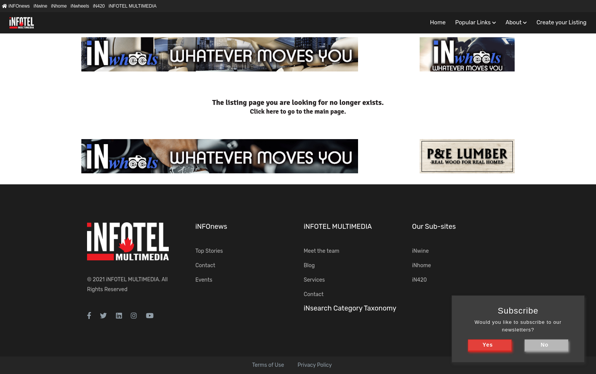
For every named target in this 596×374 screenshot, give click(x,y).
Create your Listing (561, 22)
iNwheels (80, 6)
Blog (309, 265)
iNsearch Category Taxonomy (350, 308)
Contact (205, 265)
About (514, 22)
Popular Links (472, 22)
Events (203, 280)
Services (314, 280)
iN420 (99, 6)
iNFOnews (16, 6)
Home (437, 22)
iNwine (40, 6)
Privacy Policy (315, 365)
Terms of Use (268, 365)
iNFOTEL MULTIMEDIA (133, 6)
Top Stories (209, 251)
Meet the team (321, 251)
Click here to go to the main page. (298, 112)
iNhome (59, 6)
